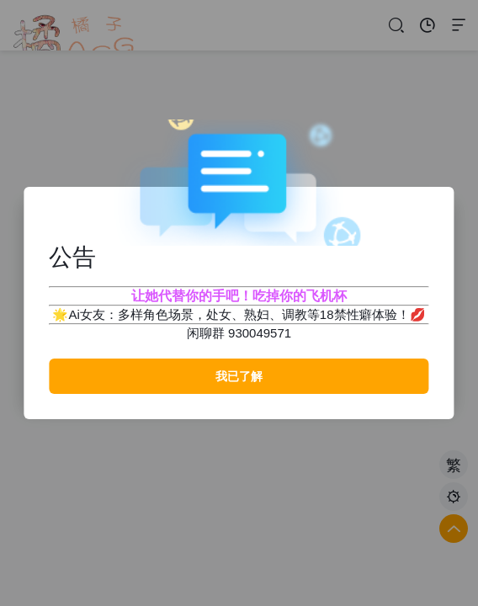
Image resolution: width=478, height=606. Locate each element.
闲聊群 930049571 (239, 333)
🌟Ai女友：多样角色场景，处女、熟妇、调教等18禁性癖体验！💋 (238, 314)
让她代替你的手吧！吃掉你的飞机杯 (239, 296)
